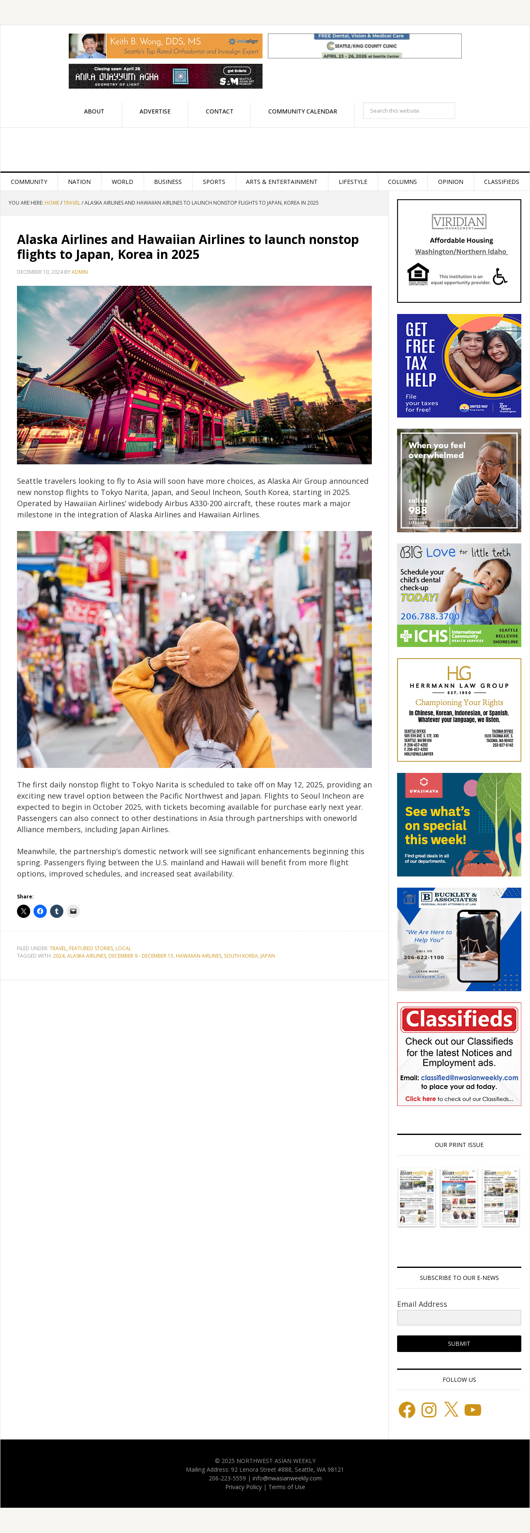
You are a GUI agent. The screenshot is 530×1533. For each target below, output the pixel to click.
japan (267, 955)
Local (123, 948)
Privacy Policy (243, 1487)
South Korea (241, 955)
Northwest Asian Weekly (265, 149)
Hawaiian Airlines (199, 955)
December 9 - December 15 (140, 955)
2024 (59, 955)
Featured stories (91, 948)
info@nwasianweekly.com (287, 1478)
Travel (58, 948)
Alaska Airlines (86, 955)
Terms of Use (286, 1487)
